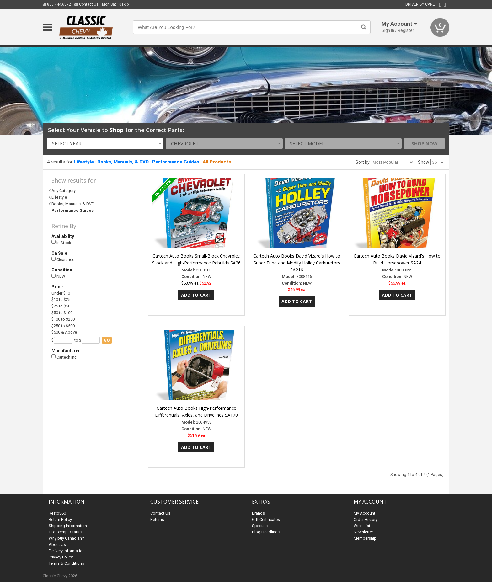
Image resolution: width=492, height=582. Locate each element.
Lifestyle (84, 162)
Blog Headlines (266, 532)
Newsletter (363, 532)
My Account (364, 513)
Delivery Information (67, 550)
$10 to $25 (60, 299)
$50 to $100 (61, 312)
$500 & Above (64, 332)
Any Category (63, 190)
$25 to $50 (60, 306)
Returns (157, 519)
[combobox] (105, 143)
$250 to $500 (63, 325)
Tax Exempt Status (65, 532)
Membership (365, 538)
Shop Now (424, 143)
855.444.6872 (57, 4)
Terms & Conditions (66, 563)
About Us (57, 544)
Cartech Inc (64, 357)
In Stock (61, 242)
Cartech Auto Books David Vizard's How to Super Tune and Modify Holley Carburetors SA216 (296, 263)
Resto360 (57, 513)
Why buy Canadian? (66, 538)
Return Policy (60, 519)
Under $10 (60, 293)
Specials (260, 525)
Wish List (362, 525)
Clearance (62, 259)
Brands (258, 513)
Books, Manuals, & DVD (123, 162)
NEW (58, 276)
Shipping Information (68, 525)
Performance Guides (175, 162)
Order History (365, 519)
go (107, 340)
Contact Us (86, 4)
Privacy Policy (61, 557)
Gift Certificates (266, 519)
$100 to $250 (63, 319)
